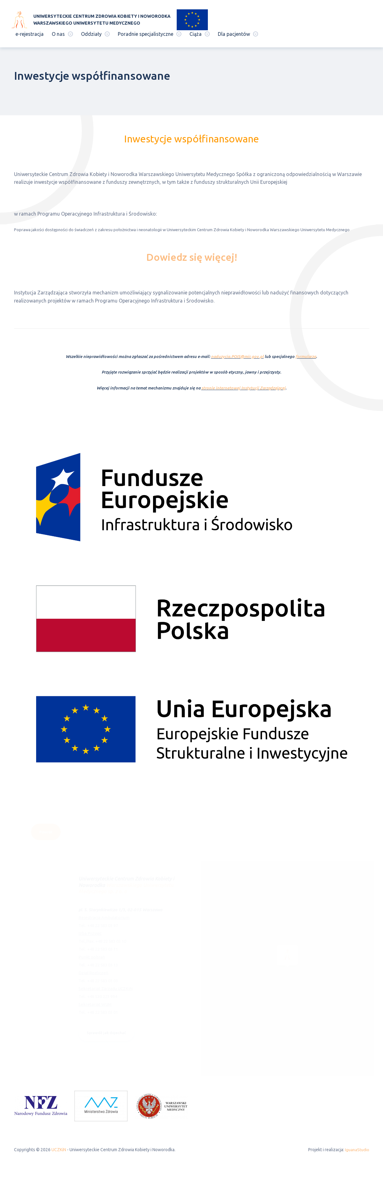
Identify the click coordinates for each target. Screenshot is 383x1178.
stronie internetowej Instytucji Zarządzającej (243, 388)
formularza (305, 356)
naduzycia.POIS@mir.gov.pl (237, 356)
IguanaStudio (356, 1151)
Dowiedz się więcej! (191, 257)
